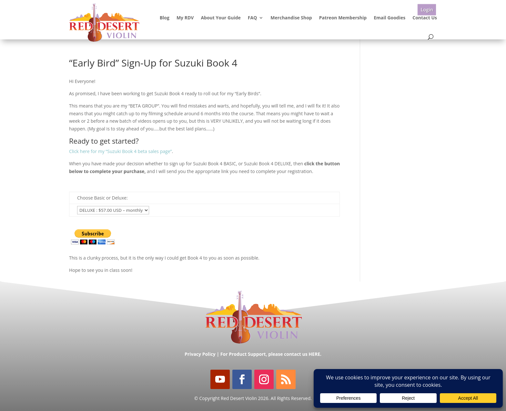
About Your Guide (220, 18)
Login (427, 9)
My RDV (185, 18)
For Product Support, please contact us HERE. (270, 354)
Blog (164, 18)
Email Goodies (389, 18)
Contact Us (424, 18)
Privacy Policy (200, 354)
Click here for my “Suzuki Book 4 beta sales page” (120, 151)
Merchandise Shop (291, 18)
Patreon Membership (343, 18)
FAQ (252, 18)
